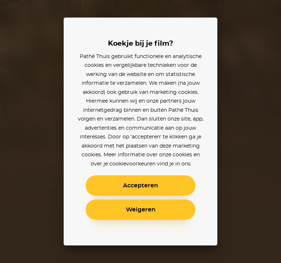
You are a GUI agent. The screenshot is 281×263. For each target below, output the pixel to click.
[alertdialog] (140, 131)
